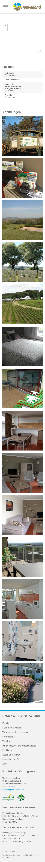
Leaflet (40, 51)
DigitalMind (29, 855)
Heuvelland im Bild (11, 759)
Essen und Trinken (11, 755)
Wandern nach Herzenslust (15, 732)
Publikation (7, 750)
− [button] (5, 29)
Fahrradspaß (8, 737)
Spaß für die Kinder (11, 728)
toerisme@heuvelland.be (13, 790)
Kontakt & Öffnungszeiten (11, 851)
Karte (5, 764)
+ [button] (5, 25)
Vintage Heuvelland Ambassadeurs (19, 746)
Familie (5, 723)
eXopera (8, 857)
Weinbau (6, 741)
